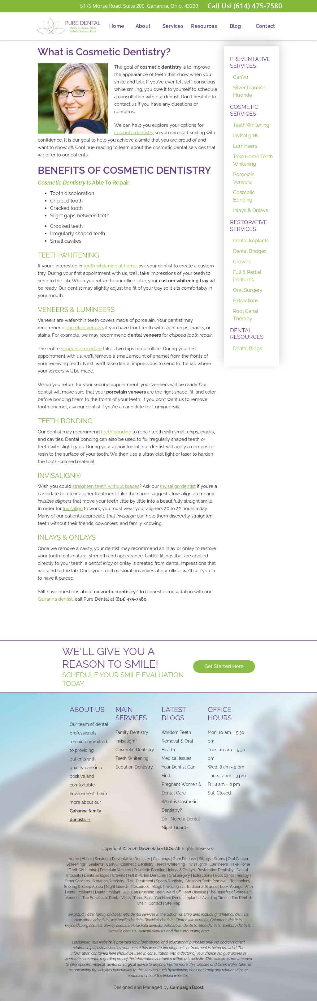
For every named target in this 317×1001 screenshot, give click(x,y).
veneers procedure (81, 348)
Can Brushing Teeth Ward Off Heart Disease (168, 892)
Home (116, 26)
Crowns (242, 262)
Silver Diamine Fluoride (249, 91)
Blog (235, 26)
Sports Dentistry (170, 881)
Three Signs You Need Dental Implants (166, 898)
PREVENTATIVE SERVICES (250, 62)
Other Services (77, 881)
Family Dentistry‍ (131, 732)
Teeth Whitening (251, 125)
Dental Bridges (250, 251)
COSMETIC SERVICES (244, 110)
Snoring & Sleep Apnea (83, 886)
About (143, 26)
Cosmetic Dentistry (137, 864)
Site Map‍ (172, 903)
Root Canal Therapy (245, 315)
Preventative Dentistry (131, 859)
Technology (240, 881)
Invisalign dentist (178, 486)
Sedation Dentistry (134, 767)
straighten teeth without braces (105, 486)
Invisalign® (245, 135)
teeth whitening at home (110, 266)
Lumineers (245, 146)
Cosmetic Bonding (244, 196)
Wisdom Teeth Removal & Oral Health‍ (177, 741)
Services (173, 26)
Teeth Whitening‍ (132, 758)
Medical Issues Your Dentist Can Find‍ (178, 767)
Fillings (205, 859)
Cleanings (161, 859)
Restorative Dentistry (216, 870)
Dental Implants (251, 241)
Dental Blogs (247, 348)
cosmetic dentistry (134, 132)
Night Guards (117, 886)
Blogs (157, 886)
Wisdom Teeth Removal (207, 881)
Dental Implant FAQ (111, 892)
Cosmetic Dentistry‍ (134, 749)
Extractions (245, 301)
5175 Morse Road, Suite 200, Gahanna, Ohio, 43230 (139, 5)
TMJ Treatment (140, 881)
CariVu (240, 77)
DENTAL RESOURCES (246, 333)
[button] (143, 26)
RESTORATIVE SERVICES (248, 225)
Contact (265, 26)
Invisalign (73, 508)
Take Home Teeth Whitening (253, 160)
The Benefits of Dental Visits (106, 898)
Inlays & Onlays (250, 210)
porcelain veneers (85, 327)
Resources (204, 26)
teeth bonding (116, 432)
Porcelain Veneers (243, 178)
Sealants (96, 864)
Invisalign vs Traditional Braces (191, 886)
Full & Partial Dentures (247, 276)
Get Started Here (228, 666)
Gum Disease (184, 859)
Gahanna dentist (55, 599)
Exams (219, 859)
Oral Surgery (248, 290)
